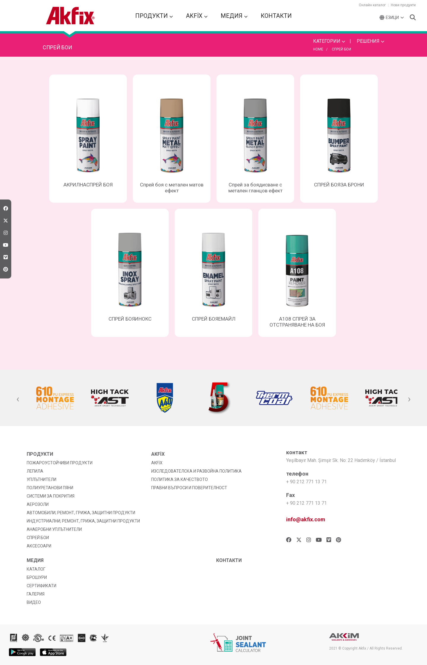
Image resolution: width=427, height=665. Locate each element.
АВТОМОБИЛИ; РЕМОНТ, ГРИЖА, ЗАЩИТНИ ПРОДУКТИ (81, 512)
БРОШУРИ (37, 577)
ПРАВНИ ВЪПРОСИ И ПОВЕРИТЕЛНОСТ (189, 487)
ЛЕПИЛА (35, 471)
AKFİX (197, 15)
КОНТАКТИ (276, 15)
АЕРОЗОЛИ (38, 504)
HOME (318, 49)
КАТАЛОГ (36, 569)
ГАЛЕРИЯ (35, 594)
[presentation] (18, 399)
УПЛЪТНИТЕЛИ (41, 479)
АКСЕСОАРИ (39, 546)
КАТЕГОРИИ (329, 41)
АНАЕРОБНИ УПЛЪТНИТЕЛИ (54, 529)
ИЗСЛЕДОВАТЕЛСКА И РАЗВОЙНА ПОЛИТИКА (196, 471)
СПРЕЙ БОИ (341, 49)
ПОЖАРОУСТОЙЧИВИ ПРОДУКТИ (60, 462)
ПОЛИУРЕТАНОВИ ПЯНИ (50, 487)
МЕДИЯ (234, 15)
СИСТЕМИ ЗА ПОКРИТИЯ (50, 496)
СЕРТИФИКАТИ (41, 585)
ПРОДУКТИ (154, 15)
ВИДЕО (34, 602)
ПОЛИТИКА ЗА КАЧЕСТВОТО (179, 479)
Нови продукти (403, 5)
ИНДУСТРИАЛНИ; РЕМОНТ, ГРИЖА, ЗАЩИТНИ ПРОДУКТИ (83, 521)
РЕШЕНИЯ (370, 41)
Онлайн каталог (372, 5)
